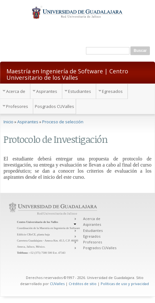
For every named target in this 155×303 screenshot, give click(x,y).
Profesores (17, 106)
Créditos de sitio (83, 283)
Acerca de (15, 91)
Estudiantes (79, 91)
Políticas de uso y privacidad (125, 283)
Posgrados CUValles (54, 106)
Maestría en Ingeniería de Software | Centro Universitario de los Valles (67, 74)
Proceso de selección (62, 122)
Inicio (8, 122)
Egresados (112, 91)
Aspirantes (46, 91)
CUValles (57, 283)
